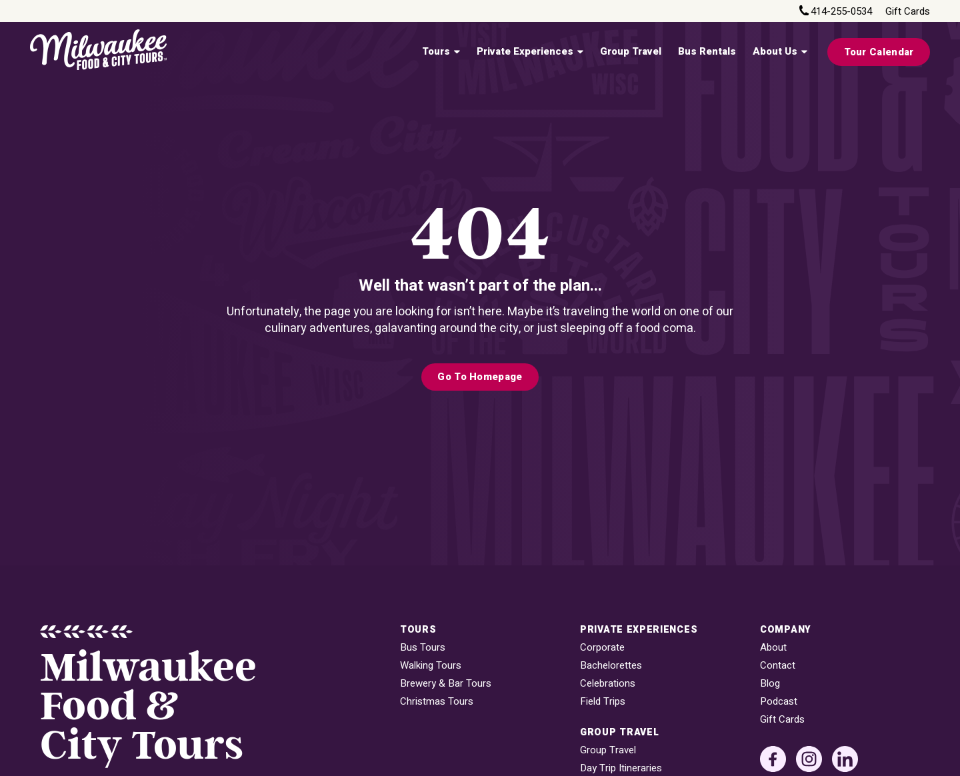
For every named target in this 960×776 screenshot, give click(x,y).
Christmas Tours (436, 702)
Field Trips (602, 702)
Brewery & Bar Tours (445, 684)
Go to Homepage (479, 376)
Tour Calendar (879, 52)
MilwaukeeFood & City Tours (148, 707)
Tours (436, 51)
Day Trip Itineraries (621, 768)
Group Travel (630, 51)
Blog (770, 684)
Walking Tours (430, 666)
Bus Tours (422, 648)
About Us (775, 51)
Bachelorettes (611, 666)
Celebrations (607, 684)
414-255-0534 (841, 12)
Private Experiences (525, 51)
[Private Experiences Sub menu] (580, 52)
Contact (777, 666)
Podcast (778, 702)
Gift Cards (907, 12)
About (773, 648)
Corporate (602, 648)
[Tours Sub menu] (456, 52)
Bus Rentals (707, 51)
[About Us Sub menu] (804, 52)
